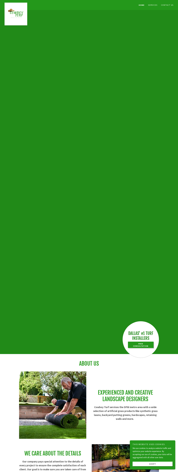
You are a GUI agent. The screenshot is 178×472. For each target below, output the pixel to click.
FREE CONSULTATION (140, 345)
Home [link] (142, 5)
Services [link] (152, 5)
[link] (26, 4)
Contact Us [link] (167, 5)
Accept (152, 464)
